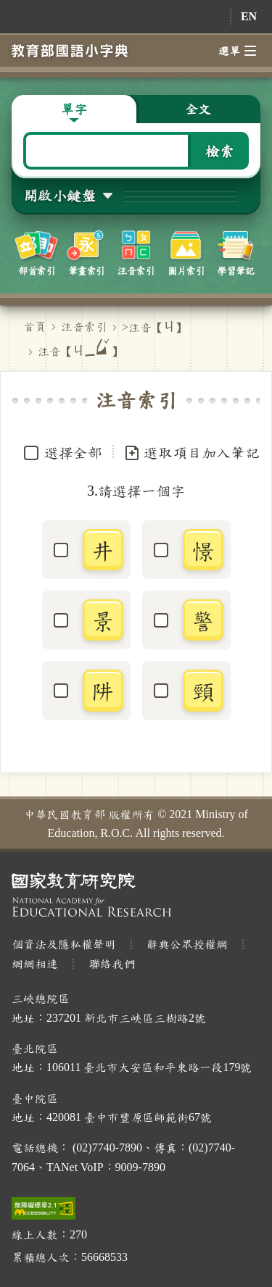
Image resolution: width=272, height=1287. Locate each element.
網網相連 (35, 963)
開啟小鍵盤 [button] (59, 195)
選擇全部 (73, 452)
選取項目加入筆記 (191, 453)
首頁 (34, 326)
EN (249, 16)
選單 (237, 51)
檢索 (219, 151)
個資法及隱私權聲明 (64, 944)
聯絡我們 (111, 963)
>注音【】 (154, 327)
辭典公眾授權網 (187, 944)
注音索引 (84, 326)
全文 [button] (198, 108)
